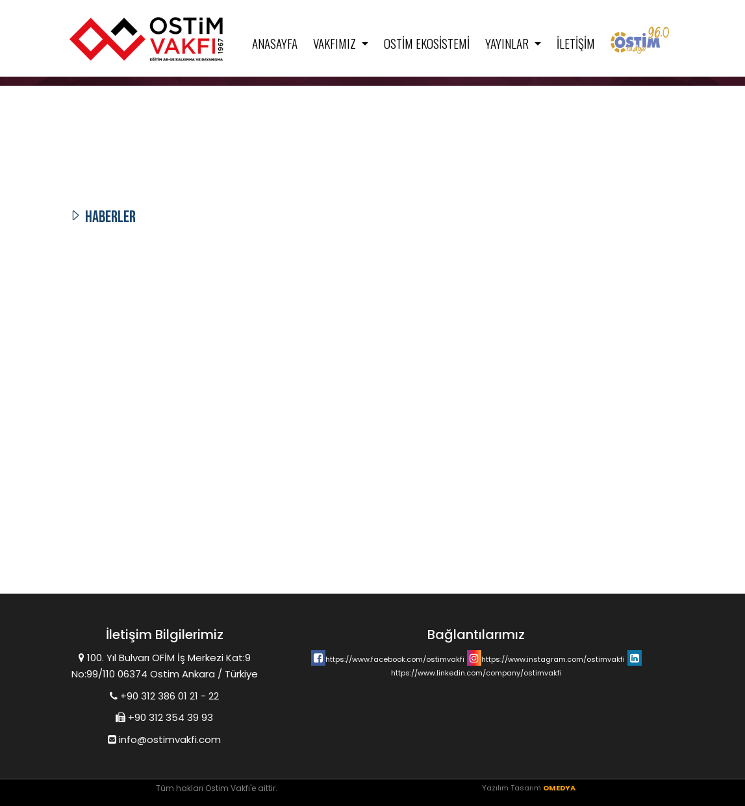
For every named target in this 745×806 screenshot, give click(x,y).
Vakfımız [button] (336, 43)
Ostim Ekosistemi (427, 43)
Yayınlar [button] (508, 43)
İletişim (576, 43)
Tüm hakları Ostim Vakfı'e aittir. (216, 788)
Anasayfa (274, 43)
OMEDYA (559, 788)
